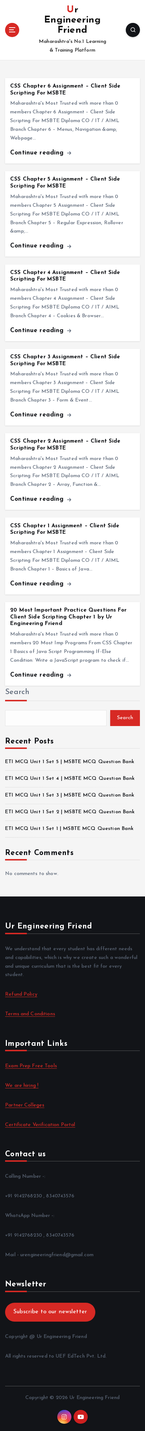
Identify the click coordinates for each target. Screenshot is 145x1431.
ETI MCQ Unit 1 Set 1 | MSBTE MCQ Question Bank (69, 828)
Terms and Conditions (30, 1014)
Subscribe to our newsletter (50, 1312)
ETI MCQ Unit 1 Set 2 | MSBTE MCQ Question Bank (69, 812)
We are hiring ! (21, 1085)
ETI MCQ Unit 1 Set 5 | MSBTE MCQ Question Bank (69, 762)
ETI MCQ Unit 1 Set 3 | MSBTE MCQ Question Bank (69, 795)
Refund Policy (21, 994)
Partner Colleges (24, 1105)
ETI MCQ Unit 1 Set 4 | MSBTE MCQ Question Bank (69, 778)
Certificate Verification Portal (40, 1125)
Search (17, 692)
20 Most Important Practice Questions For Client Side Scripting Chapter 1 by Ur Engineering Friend (68, 617)
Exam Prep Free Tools (31, 1066)
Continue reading (40, 153)
